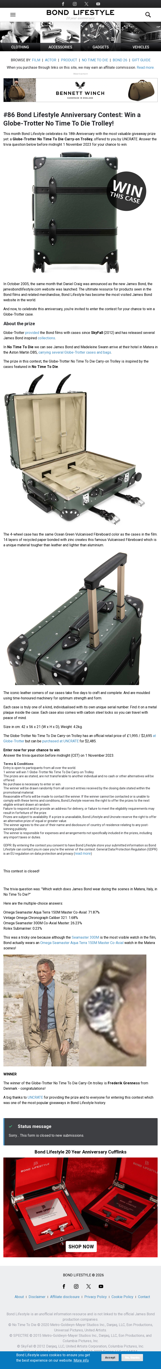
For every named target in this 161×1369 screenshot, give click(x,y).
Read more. (145, 67)
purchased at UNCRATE (60, 741)
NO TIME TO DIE (95, 60)
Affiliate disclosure (65, 1297)
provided (32, 333)
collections (46, 338)
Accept (110, 1359)
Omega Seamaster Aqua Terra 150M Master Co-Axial (81, 943)
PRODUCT (69, 60)
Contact (144, 1297)
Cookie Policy (122, 1297)
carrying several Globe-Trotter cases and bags (74, 352)
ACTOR (50, 60)
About (19, 1297)
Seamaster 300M (85, 937)
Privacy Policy (95, 1297)
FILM (36, 60)
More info (81, 1362)
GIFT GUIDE (141, 60)
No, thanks (132, 1359)
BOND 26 (120, 60)
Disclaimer (37, 1297)
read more (83, 853)
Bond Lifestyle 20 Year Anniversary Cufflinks (81, 1152)
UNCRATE (35, 1097)
